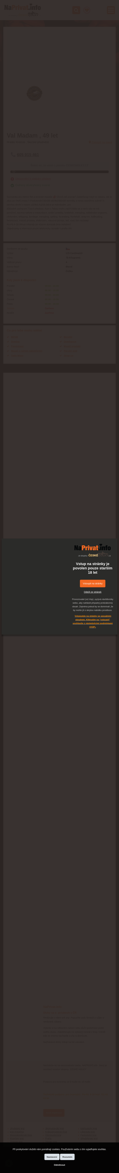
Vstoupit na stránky (92, 583)
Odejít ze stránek (92, 592)
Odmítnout (59, 1165)
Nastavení (52, 1157)
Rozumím (67, 1157)
